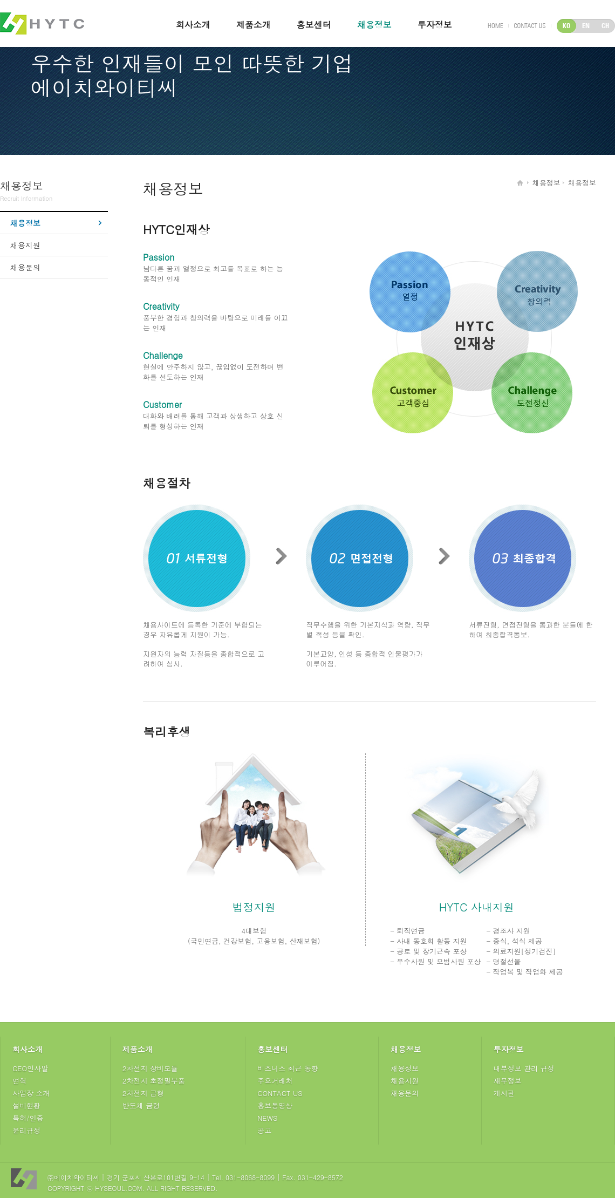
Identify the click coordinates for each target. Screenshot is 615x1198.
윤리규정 (26, 1130)
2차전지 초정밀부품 (153, 1081)
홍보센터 (314, 24)
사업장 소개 (31, 1093)
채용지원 (25, 245)
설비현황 (26, 1105)
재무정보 (508, 1081)
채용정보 (374, 24)
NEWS (267, 1118)
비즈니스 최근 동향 (287, 1068)
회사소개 (193, 24)
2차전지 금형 (143, 1093)
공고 (264, 1130)
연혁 (19, 1081)
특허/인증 (27, 1118)
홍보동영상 (274, 1105)
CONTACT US (279, 1093)
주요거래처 (274, 1081)
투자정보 (435, 24)
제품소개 (253, 24)
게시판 (504, 1093)
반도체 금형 (141, 1105)
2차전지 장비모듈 (150, 1068)
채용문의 (25, 267)
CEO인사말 (30, 1068)
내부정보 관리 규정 (524, 1068)
